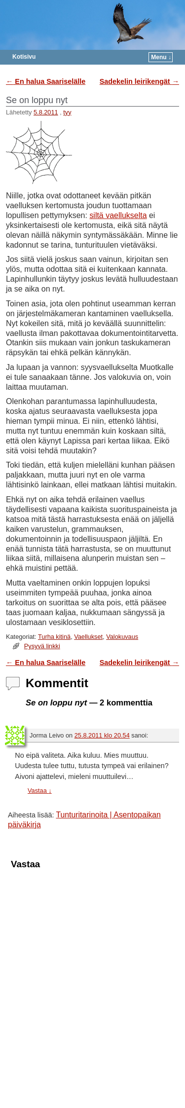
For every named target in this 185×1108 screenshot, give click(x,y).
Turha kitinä (54, 636)
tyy (67, 112)
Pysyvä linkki (42, 646)
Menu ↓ (161, 57)
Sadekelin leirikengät (139, 81)
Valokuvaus (122, 636)
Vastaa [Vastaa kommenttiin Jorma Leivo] (40, 790)
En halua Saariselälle (45, 81)
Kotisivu (24, 56)
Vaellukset (88, 636)
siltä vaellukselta (118, 215)
